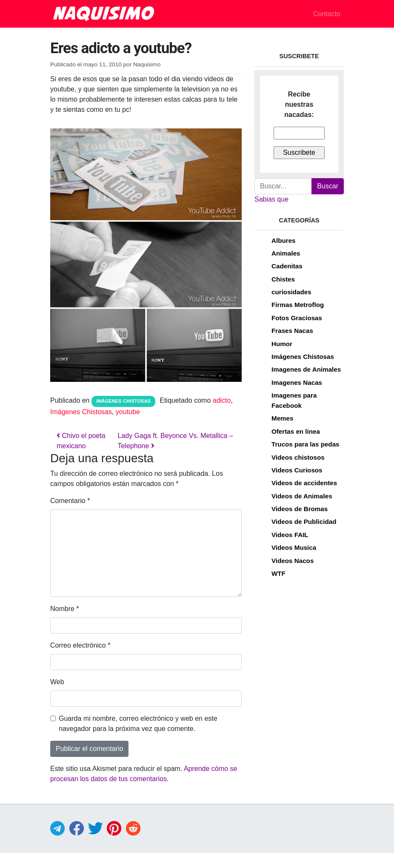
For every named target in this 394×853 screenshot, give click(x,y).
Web (57, 681)
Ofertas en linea (295, 431)
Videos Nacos (292, 560)
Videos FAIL (289, 534)
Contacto (326, 13)
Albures (283, 240)
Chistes (283, 279)
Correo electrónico (80, 645)
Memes (282, 418)
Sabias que (271, 199)
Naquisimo (146, 64)
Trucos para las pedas (305, 444)
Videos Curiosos (297, 470)
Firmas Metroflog (297, 304)
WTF (278, 573)
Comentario (70, 500)
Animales (285, 253)
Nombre (64, 608)
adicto (222, 400)
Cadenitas (287, 266)
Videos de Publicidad (303, 521)
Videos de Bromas (299, 508)
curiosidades (291, 292)
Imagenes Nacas (296, 382)
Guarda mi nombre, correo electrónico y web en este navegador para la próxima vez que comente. (138, 723)
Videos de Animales (301, 496)
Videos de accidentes (304, 482)
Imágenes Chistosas (123, 401)
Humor (281, 343)
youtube (128, 411)
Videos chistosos (298, 457)
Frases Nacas (292, 330)
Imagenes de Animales (306, 369)
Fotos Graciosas (296, 317)
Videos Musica (293, 547)
